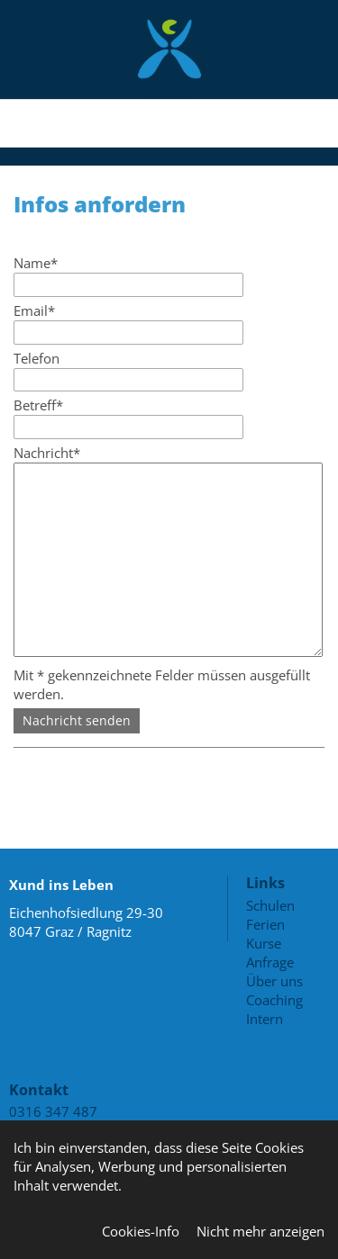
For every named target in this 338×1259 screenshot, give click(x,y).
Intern (264, 1019)
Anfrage (270, 962)
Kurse (263, 943)
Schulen (270, 905)
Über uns (274, 981)
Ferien (265, 924)
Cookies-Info (140, 1231)
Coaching (274, 1000)
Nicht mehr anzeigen (260, 1231)
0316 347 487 (53, 1111)
